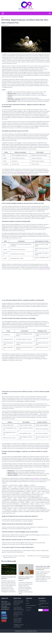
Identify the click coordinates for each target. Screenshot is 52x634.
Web (2, 17)
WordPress (34, 632)
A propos (27, 603)
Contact (27, 601)
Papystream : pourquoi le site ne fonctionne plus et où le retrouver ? (25, 578)
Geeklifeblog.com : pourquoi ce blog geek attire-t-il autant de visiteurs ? (19, 627)
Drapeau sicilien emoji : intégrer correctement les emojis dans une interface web (43, 567)
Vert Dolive (21, 172)
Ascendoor (24, 632)
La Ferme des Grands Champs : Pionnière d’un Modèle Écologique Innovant (18, 609)
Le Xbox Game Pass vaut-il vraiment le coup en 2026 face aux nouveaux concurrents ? (19, 602)
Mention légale (29, 607)
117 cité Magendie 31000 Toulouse (42, 604)
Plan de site (28, 610)
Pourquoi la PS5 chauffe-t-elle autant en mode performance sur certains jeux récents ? (19, 615)
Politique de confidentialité (31, 605)
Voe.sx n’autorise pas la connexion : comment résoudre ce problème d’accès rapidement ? (18, 621)
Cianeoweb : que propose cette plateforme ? (8, 577)
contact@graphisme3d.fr (43, 607)
